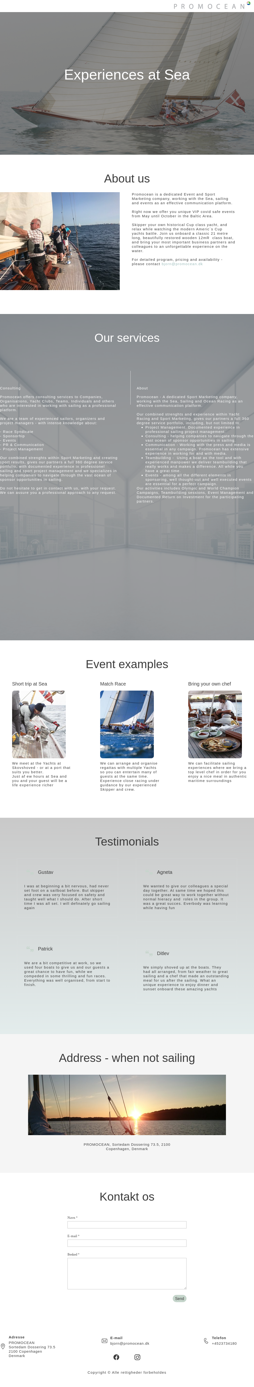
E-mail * (73, 1236)
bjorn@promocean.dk (182, 264)
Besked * (73, 1254)
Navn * (72, 1217)
